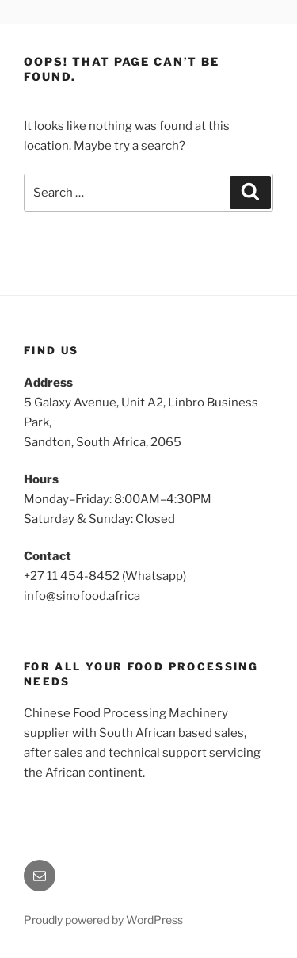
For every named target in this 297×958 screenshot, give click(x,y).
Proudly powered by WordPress (103, 919)
